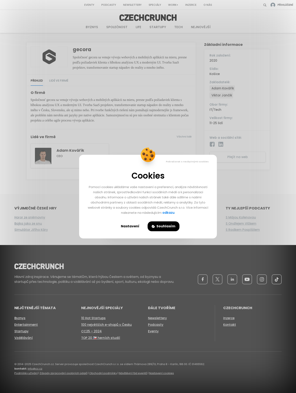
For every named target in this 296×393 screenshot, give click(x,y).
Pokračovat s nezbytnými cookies (187, 161)
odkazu (168, 212)
